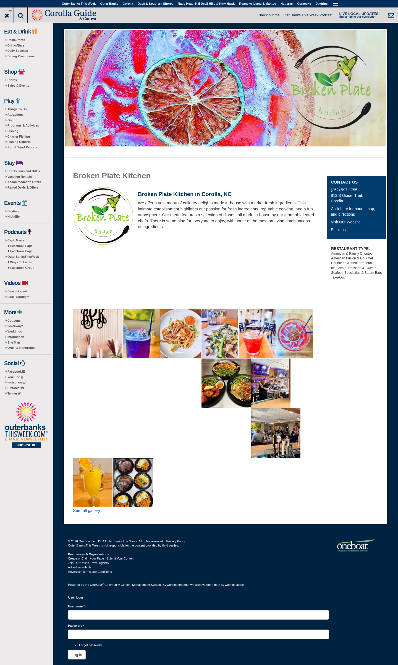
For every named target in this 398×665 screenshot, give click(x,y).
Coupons (14, 320)
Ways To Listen (21, 262)
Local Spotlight (18, 296)
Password (76, 625)
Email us (338, 230)
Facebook (16, 371)
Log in (77, 655)
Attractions (15, 114)
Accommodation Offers (24, 182)
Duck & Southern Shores (156, 3)
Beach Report (17, 291)
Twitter (14, 393)
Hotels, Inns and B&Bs (23, 171)
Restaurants (16, 40)
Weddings (14, 331)
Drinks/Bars (16, 45)
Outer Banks (109, 3)
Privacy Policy (175, 541)
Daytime (13, 211)
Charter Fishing (18, 136)
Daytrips (321, 3)
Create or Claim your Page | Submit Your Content (101, 558)
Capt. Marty (15, 240)
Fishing (12, 131)
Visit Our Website (346, 222)
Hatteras (287, 3)
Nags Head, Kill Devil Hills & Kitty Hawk (206, 3)
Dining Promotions (21, 56)
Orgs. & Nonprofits (21, 347)
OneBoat (97, 584)
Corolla (128, 3)
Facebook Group (22, 267)
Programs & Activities (23, 125)
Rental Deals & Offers (22, 187)
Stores (12, 80)
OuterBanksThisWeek (23, 256)
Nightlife (13, 216)
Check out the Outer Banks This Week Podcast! (296, 15)
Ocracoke (304, 3)
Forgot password (90, 645)
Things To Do (17, 109)
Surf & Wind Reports (22, 147)
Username (76, 606)
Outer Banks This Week (79, 3)
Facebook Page (21, 246)
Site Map (13, 342)
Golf (10, 120)
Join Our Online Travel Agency (88, 563)
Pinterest (15, 388)
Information (15, 337)
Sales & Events (18, 85)
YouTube (15, 377)
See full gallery (86, 510)
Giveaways (15, 326)
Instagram (16, 382)
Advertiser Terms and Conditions (90, 571)
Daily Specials (17, 50)
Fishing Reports (19, 141)
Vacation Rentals (19, 176)
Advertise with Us (79, 567)
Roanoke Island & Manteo (257, 3)
